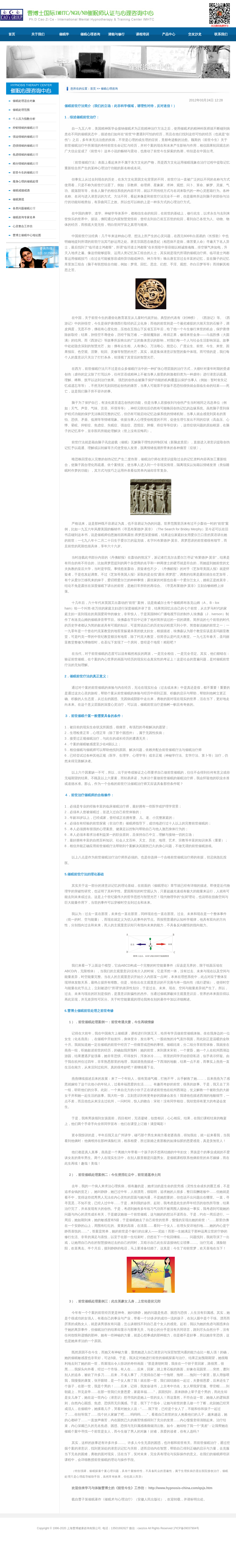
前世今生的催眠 (23, 172)
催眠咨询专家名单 (24, 217)
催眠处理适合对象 (24, 101)
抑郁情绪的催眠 (23, 127)
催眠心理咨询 (90, 34)
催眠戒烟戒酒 (21, 190)
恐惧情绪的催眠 (23, 145)
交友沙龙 (194, 34)
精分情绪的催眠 (23, 163)
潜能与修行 (116, 34)
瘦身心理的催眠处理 (25, 181)
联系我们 (221, 34)
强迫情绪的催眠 (23, 136)
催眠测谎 (18, 199)
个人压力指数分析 (24, 118)
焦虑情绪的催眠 (23, 154)
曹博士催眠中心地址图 (27, 235)
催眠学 (64, 34)
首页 (11, 34)
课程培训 (142, 34)
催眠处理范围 (21, 109)
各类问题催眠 (21, 208)
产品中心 (168, 34)
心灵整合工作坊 (23, 226)
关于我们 (38, 34)
